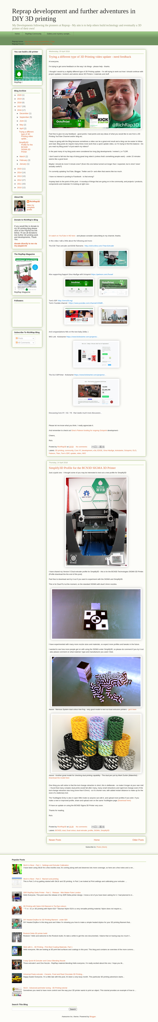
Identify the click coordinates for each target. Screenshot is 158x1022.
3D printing (59, 450)
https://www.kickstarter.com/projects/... (82, 337)
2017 (19, 106)
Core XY (77, 450)
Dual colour (71, 830)
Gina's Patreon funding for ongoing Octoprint (89, 430)
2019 (19, 99)
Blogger (93, 1017)
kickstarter (119, 450)
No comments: (82, 447)
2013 (19, 176)
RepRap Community (33, 34)
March (22, 156)
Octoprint (128, 450)
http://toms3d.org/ (65, 301)
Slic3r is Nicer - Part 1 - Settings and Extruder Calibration (46, 865)
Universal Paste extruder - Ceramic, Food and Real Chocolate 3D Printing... (53, 974)
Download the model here (59, 778)
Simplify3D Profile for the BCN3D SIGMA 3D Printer (82, 468)
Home (17, 34)
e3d (94, 450)
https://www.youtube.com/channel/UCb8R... (86, 303)
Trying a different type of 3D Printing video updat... (26, 135)
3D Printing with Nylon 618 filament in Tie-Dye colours (44, 906)
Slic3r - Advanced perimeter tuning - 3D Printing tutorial (45, 988)
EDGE (99, 450)
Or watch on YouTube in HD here (62, 236)
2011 (19, 184)
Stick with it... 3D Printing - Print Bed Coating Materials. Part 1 (47, 947)
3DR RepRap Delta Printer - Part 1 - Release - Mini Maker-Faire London (52, 892)
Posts (19, 338)
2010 (19, 187)
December (24, 113)
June (22, 121)
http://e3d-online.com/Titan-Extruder (99, 246)
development (87, 450)
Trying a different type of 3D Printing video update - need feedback (90, 56)
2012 (19, 180)
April (22, 128)
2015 (19, 169)
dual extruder (82, 830)
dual (64, 830)
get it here (132, 709)
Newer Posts (55, 840)
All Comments (23, 342)
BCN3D (58, 830)
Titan (58, 453)
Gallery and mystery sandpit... (59, 34)
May (22, 125)
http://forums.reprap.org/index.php (38, 44)
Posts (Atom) (102, 847)
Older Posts (138, 840)
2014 (19, 172)
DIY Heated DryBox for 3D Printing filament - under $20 (45, 920)
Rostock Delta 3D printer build (35, 933)
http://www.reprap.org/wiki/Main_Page (39, 41)
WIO (84, 453)
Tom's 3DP (65, 453)
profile (90, 830)
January (23, 164)
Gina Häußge (108, 450)
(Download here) (124, 800)
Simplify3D (105, 830)
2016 (19, 110)
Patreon (52, 453)
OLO (134, 450)
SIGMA (97, 830)
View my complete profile (31, 207)
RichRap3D (35, 201)
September (24, 117)
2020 (19, 95)
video (79, 453)
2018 (19, 102)
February (24, 160)
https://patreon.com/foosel (102, 274)
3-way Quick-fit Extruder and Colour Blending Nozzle (44, 961)
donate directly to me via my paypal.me (25, 244)
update (73, 453)
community (69, 450)
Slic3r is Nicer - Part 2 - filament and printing (40, 879)
